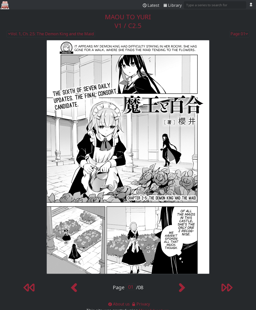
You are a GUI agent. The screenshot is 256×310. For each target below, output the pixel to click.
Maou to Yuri (128, 17)
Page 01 (239, 34)
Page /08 (128, 287)
